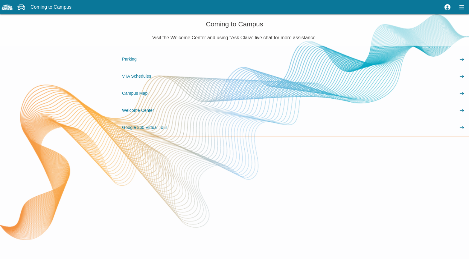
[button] (447, 7)
